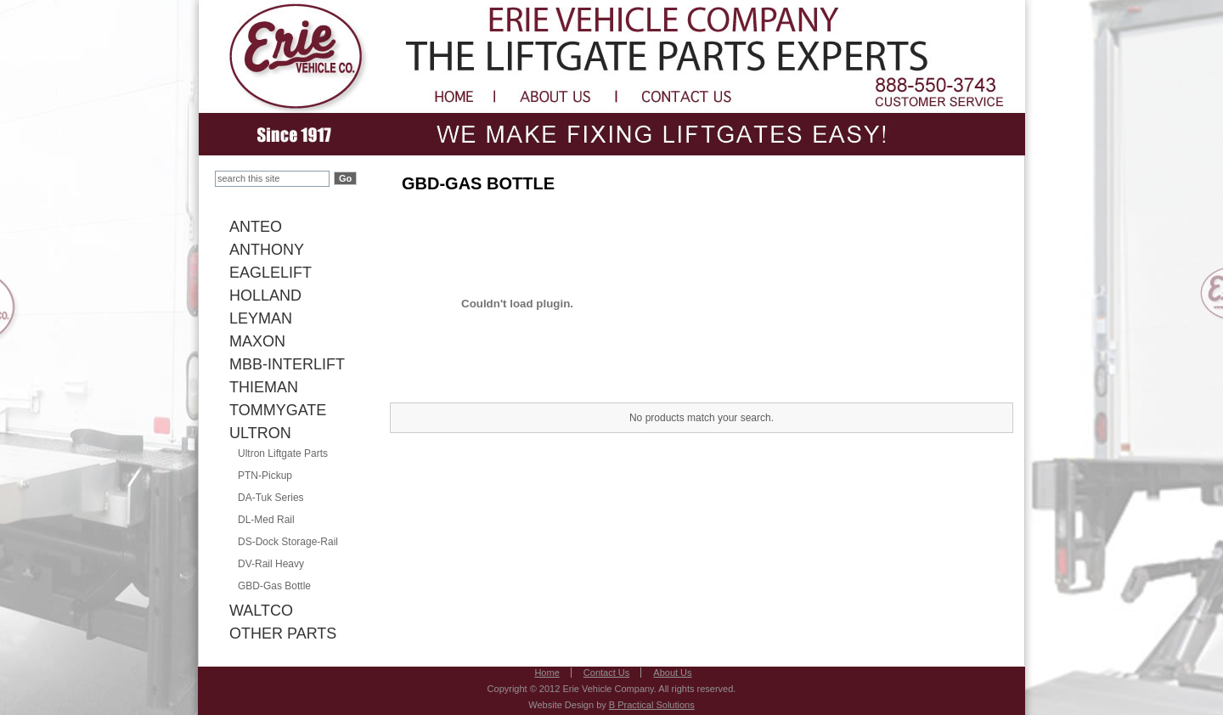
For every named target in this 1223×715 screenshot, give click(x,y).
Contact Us (606, 672)
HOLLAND (265, 295)
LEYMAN (260, 318)
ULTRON (260, 433)
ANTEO (255, 226)
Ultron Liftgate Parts (283, 453)
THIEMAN (263, 387)
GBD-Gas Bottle (274, 586)
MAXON (257, 341)
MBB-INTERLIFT (287, 364)
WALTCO (261, 610)
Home (546, 672)
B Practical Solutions (652, 705)
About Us (672, 672)
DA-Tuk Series (271, 498)
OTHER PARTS (282, 633)
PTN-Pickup (265, 475)
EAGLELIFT (270, 272)
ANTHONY (266, 249)
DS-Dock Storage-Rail (288, 542)
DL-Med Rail (266, 520)
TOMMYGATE (277, 410)
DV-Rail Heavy (271, 564)
